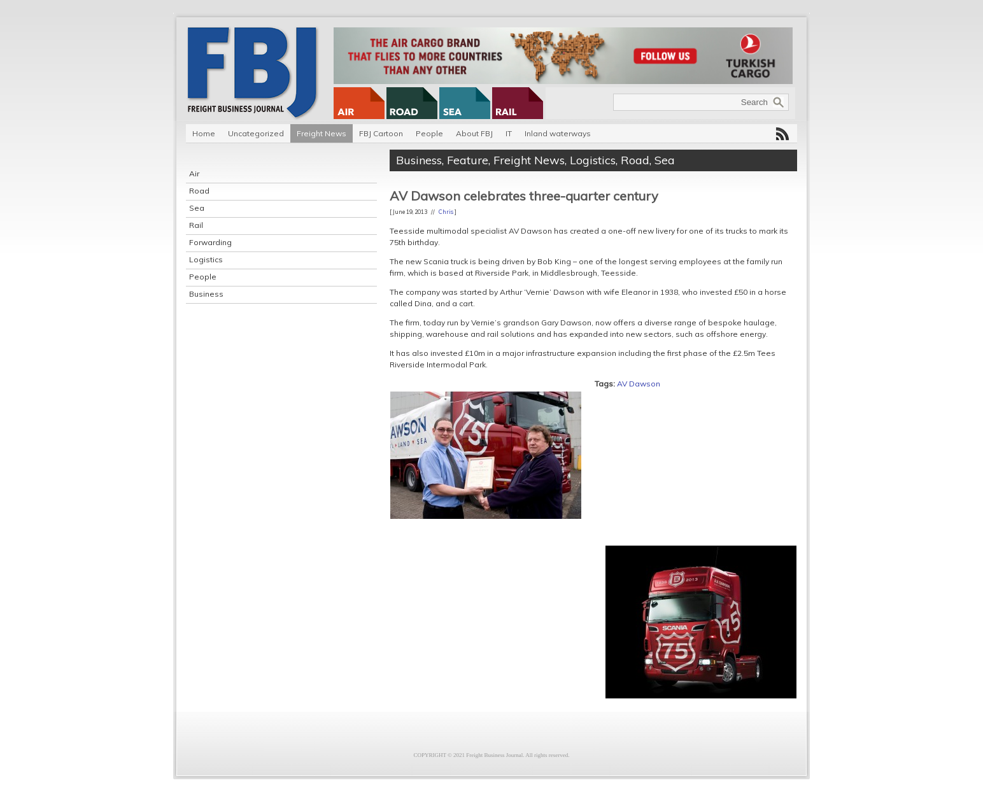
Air (194, 173)
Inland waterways (558, 133)
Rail (196, 225)
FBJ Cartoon (381, 133)
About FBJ (474, 133)
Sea (196, 208)
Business (206, 294)
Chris (446, 211)
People (429, 133)
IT (509, 133)
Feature (467, 160)
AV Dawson (638, 383)
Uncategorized (256, 133)
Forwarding (210, 242)
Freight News (321, 133)
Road (199, 190)
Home (203, 133)
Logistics (206, 259)
